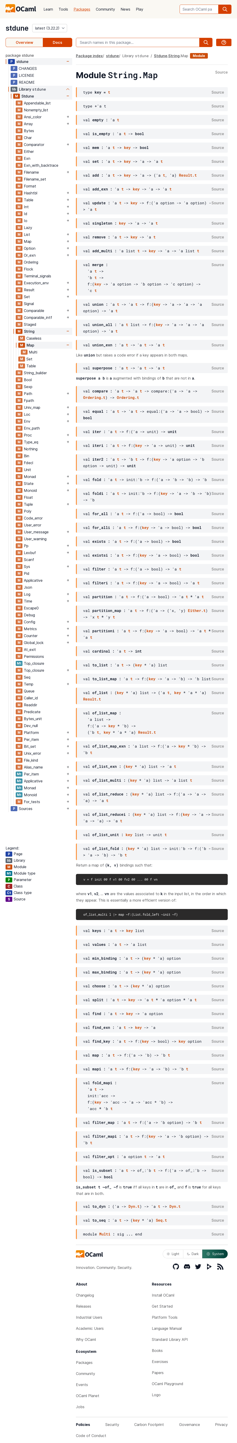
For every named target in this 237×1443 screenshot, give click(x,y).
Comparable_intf (38, 317)
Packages (82, 9)
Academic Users (90, 1328)
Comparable (34, 310)
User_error (32, 525)
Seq (27, 677)
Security (112, 1424)
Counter (30, 635)
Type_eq (31, 442)
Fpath (29, 400)
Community (105, 9)
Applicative (33, 580)
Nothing (30, 449)
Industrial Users (89, 1317)
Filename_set (35, 179)
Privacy (221, 1424)
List (27, 234)
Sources (25, 808)
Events (82, 1384)
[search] (224, 9)
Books (157, 1350)
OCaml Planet (87, 1395)
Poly (27, 511)
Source (221, 72)
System (215, 1254)
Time (28, 601)
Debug (29, 615)
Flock (28, 269)
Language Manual (167, 1328)
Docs (57, 42)
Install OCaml (163, 1295)
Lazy (28, 227)
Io (25, 220)
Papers (158, 1372)
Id (25, 213)
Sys (27, 566)
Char (28, 137)
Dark (193, 1254)
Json (28, 587)
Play (139, 9)
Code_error (33, 518)
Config (29, 622)
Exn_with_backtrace (41, 165)
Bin (26, 456)
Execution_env (36, 283)
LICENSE (26, 75)
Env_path (32, 428)
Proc (28, 435)
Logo (156, 1395)
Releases (83, 1306)
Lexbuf (30, 552)
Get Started (162, 1306)
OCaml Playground (167, 1383)
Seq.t (161, 1220)
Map (27, 241)
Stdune (27, 96)
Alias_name (33, 767)
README (27, 82)
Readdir (30, 705)
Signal (29, 303)
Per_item (31, 739)
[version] (49, 28)
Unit (27, 469)
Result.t (188, 175)
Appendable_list (37, 103)
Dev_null (31, 725)
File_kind (31, 760)
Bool (28, 379)
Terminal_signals (37, 276)
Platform (31, 732)
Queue (29, 691)
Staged (30, 324)
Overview (24, 42)
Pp (26, 545)
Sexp (28, 386)
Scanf (29, 559)
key (127, 147)
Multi (33, 352)
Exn (27, 158)
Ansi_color (32, 117)
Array (28, 124)
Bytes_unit (33, 718)
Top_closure (34, 663)
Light (173, 1254)
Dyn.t (134, 1206)
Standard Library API (170, 1339)
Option (29, 248)
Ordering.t (94, 397)
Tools (63, 9)
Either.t (197, 610)
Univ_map (32, 407)
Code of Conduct (91, 1435)
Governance (189, 1424)
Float (28, 497)
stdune (17, 28)
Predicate (32, 712)
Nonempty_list (36, 110)
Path (28, 393)
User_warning (35, 539)
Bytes (29, 130)
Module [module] (199, 56)
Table (28, 200)
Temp (28, 684)
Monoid (30, 490)
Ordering (31, 262)
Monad (30, 476)
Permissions (34, 656)
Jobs (80, 1406)
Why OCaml (86, 1339)
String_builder (35, 373)
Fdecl (28, 462)
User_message (36, 532)
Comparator (34, 144)
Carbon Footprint (149, 1424)
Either (29, 151)
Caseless (33, 338)
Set (27, 296)
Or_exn (30, 255)
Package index (89, 55)
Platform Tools (165, 1317)
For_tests (32, 801)
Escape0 (31, 608)
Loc (27, 414)
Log (27, 594)
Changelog (85, 1295)
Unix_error (32, 753)
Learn (48, 9)
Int (26, 207)
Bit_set (30, 746)
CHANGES (28, 68)
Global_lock (34, 642)
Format (30, 186)
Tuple (28, 504)
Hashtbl (30, 193)
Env (27, 421)
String (29, 331)
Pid (26, 573)
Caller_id (31, 698)
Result (29, 290)
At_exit (30, 649)
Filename (31, 172)
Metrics (30, 628)
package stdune (20, 55)
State (29, 483)
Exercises (160, 1361)
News (125, 9)
